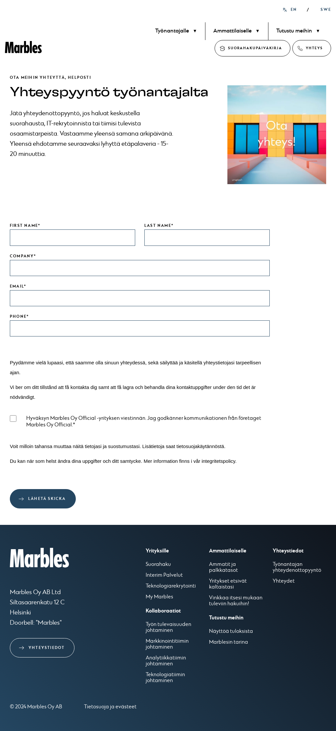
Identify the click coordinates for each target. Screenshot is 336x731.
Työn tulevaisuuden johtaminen (168, 628)
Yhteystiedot (47, 647)
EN (294, 10)
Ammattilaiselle (227, 551)
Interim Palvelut (164, 575)
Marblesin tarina (228, 642)
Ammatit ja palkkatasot (223, 567)
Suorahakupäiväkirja (255, 48)
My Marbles (159, 597)
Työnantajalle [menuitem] (172, 31)
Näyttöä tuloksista (231, 631)
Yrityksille (157, 551)
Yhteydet (284, 581)
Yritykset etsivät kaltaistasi (228, 584)
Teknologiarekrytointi (171, 586)
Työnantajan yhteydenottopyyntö (297, 567)
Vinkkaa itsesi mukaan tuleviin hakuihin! (235, 601)
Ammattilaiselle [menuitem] (232, 31)
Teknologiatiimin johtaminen (165, 678)
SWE (326, 10)
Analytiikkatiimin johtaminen (166, 661)
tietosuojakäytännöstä (200, 446)
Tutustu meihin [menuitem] (294, 31)
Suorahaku (158, 565)
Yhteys (314, 48)
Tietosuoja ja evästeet (110, 707)
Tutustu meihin (226, 618)
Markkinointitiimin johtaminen (167, 644)
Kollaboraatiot (163, 611)
